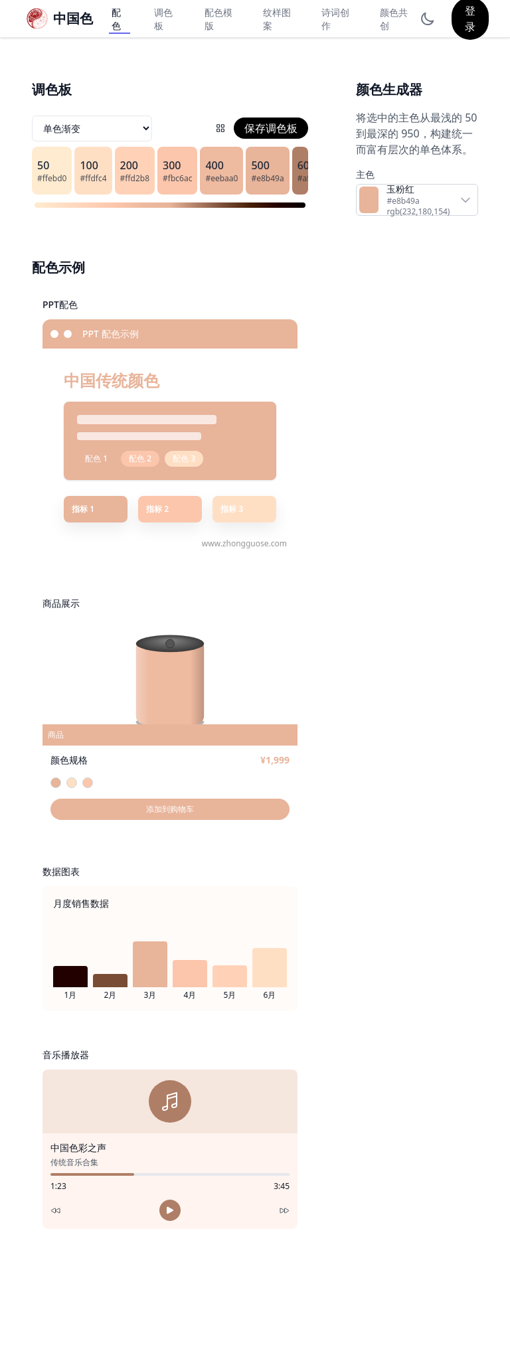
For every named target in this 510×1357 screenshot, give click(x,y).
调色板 (163, 19)
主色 (365, 174)
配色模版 (218, 19)
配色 (116, 19)
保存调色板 (271, 128)
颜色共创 (394, 19)
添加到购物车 (170, 809)
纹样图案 (277, 19)
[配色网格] (220, 128)
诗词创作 (335, 19)
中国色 (73, 18)
